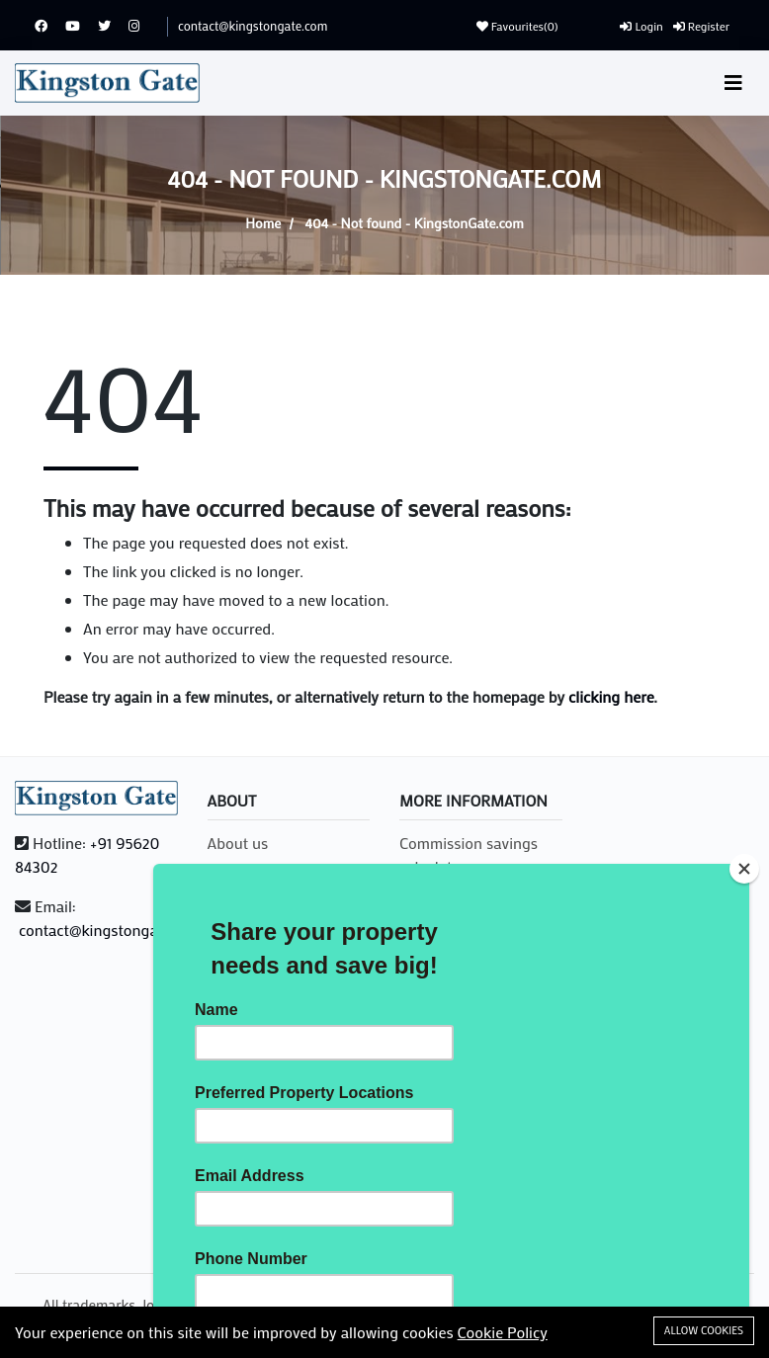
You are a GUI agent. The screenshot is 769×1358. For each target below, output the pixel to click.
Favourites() (517, 26)
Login (641, 26)
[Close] (744, 869)
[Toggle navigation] (733, 82)
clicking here (610, 696)
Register (701, 26)
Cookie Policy (503, 1331)
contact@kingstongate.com (252, 25)
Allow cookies (703, 1330)
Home (263, 222)
